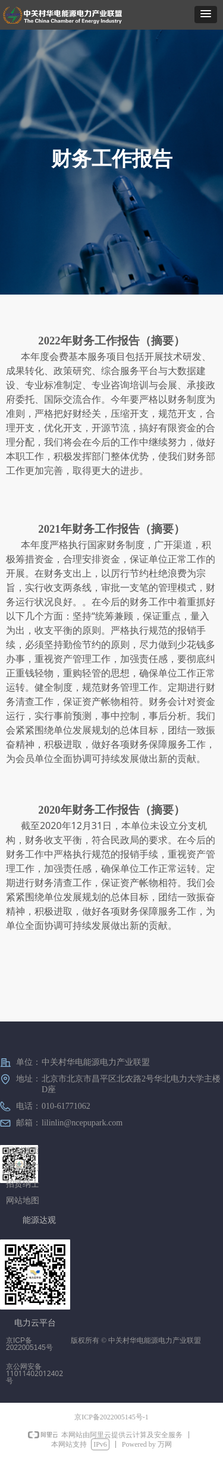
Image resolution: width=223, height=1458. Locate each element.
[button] (205, 14)
